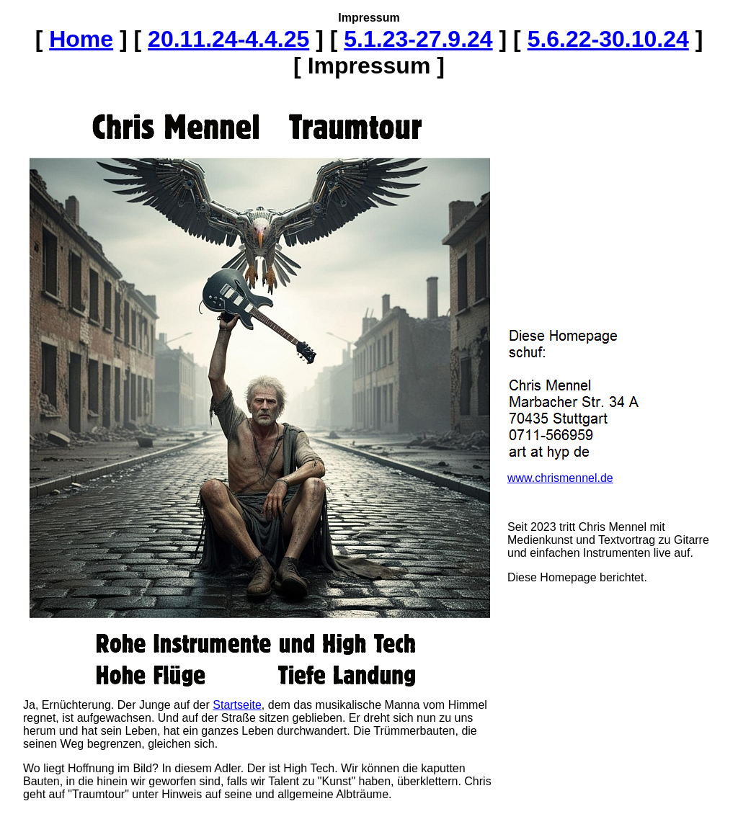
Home (81, 39)
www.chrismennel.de (560, 478)
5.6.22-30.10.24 (608, 39)
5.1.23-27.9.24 (418, 39)
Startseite (237, 705)
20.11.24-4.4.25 (228, 39)
